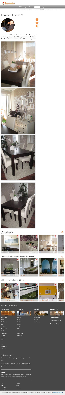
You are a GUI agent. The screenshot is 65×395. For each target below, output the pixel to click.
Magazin (26, 7)
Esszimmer (3, 326)
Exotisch (19, 317)
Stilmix (18, 326)
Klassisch (19, 322)
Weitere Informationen (58, 392)
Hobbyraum (3, 335)
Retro (18, 328)
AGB (2, 385)
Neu (58, 309)
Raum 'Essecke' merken (37, 22)
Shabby (18, 331)
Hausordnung (4, 390)
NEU (8, 309)
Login (43, 7)
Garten (2, 342)
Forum (30, 7)
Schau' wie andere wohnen (26, 9)
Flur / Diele (3, 331)
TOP (6, 309)
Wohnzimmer (4, 317)
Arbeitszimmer (4, 333)
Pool (2, 344)
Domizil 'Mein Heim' (49, 9)
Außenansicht (4, 346)
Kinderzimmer (4, 328)
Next (63, 232)
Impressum (18, 387)
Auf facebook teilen (37, 26)
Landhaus (19, 324)
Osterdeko (36, 319)
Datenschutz (3, 387)
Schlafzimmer (4, 322)
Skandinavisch (20, 333)
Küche (2, 319)
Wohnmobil (3, 348)
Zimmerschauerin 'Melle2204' (38, 9)
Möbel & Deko (19, 7)
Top (55, 309)
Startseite (18, 9)
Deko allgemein (37, 322)
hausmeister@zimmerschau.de (19, 376)
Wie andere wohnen (10, 7)
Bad (2, 324)
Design (18, 319)
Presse (17, 385)
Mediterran (19, 335)
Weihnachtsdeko (37, 317)
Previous (61, 232)
